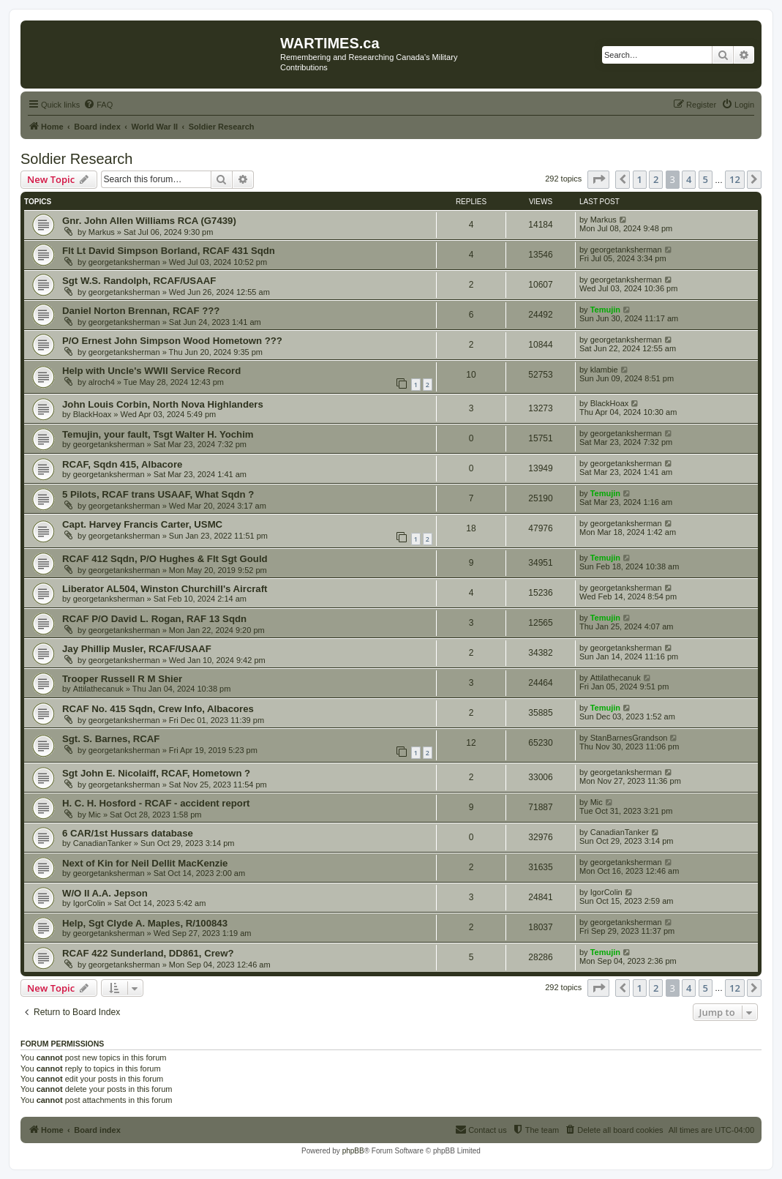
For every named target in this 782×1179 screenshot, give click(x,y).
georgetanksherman (124, 262)
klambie (604, 369)
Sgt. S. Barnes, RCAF (110, 738)
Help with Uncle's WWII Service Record (151, 370)
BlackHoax (92, 414)
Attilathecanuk (98, 688)
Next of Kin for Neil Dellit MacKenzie (145, 863)
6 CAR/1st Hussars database (127, 833)
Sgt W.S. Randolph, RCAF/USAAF (139, 280)
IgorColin (89, 903)
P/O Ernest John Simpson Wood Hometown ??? (172, 340)
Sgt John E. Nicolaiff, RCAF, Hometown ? (156, 773)
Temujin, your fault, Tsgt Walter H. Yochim (158, 434)
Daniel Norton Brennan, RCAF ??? (140, 310)
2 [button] (655, 179)
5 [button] (705, 179)
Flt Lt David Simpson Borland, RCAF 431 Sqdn (168, 250)
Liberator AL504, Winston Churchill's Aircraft (165, 588)
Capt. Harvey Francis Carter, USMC (142, 524)
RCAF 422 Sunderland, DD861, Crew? (148, 953)
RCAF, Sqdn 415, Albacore (122, 464)
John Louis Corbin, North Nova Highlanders (162, 404)
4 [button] (688, 179)
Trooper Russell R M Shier (122, 678)
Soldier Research (76, 159)
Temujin (605, 309)
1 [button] (639, 179)
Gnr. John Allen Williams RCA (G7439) (149, 220)
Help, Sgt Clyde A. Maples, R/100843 (145, 923)
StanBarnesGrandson (629, 737)
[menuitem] (98, 104)
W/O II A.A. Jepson (105, 893)
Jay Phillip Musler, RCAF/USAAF (136, 648)
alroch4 (102, 382)
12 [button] (734, 179)
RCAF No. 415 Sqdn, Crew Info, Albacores (158, 708)
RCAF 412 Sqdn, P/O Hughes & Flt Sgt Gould (165, 558)
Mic (95, 814)
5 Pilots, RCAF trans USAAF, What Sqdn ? (158, 494)
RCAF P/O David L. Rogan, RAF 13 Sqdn (154, 618)
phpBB (353, 1151)
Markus (102, 232)
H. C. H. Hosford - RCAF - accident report (155, 803)
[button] (598, 179)
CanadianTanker (102, 843)
